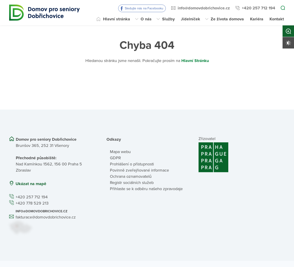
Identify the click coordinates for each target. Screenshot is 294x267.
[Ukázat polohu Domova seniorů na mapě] (52, 227)
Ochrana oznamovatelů (131, 176)
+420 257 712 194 (258, 8)
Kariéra (256, 19)
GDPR (115, 157)
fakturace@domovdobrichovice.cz (46, 217)
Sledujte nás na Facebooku (144, 8)
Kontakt (277, 19)
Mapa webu (120, 151)
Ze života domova (227, 19)
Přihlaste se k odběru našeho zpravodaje (146, 188)
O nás (146, 19)
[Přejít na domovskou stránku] (44, 13)
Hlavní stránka (116, 19)
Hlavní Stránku (195, 60)
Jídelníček (190, 19)
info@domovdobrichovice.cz (204, 8)
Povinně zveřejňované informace (139, 170)
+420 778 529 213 (32, 203)
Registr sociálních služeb (132, 182)
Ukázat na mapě (31, 183)
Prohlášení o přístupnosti (132, 164)
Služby (168, 19)
